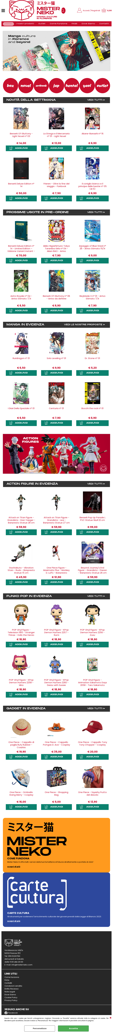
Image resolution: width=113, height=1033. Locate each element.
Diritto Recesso (12, 990)
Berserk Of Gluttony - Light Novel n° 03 (21, 136)
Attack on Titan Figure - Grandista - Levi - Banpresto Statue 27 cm (56, 522)
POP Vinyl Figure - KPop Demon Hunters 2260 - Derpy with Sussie (56, 684)
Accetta (73, 1028)
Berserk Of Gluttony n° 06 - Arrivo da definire (56, 299)
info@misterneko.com (21, 966)
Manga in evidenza (25, 326)
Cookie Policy (11, 999)
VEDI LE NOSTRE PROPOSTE (83, 326)
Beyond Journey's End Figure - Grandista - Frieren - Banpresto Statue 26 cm (92, 572)
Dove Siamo (86, 25)
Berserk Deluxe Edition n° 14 (21, 186)
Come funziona (12, 978)
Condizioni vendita (13, 987)
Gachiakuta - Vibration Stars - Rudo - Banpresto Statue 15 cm (21, 572)
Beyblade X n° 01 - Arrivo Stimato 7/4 (92, 299)
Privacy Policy (11, 1001)
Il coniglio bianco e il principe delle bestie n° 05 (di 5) (92, 188)
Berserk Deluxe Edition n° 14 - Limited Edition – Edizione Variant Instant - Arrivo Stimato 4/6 (21, 251)
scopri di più (13, 868)
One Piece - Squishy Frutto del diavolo (92, 795)
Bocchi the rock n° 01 (92, 409)
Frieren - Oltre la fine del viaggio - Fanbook (56, 186)
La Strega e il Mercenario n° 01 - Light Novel (56, 136)
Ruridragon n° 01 (21, 359)
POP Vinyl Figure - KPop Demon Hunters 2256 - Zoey (92, 634)
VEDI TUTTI (94, 102)
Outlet (41, 25)
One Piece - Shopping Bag (56, 795)
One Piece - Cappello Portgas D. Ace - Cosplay (56, 745)
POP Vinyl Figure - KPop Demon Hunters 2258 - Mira (21, 684)
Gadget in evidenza (26, 710)
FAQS (73, 25)
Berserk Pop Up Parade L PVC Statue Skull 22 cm (92, 520)
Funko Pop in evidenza (29, 597)
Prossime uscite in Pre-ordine (37, 214)
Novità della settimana (31, 101)
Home (8, 25)
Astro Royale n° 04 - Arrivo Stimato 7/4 (21, 299)
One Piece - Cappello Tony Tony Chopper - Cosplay (92, 745)
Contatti (101, 25)
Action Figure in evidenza (32, 485)
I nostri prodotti (24, 25)
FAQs (7, 981)
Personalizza (39, 1028)
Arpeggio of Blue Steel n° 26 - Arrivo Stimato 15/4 (92, 249)
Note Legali (10, 993)
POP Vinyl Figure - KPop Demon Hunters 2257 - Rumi (56, 634)
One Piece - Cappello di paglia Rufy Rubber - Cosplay (21, 746)
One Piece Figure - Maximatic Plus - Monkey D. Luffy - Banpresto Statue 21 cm (56, 573)
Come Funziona (57, 25)
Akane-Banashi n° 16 (92, 135)
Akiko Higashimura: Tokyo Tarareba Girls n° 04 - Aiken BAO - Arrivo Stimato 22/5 (56, 251)
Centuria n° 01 (56, 409)
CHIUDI (111, 1017)
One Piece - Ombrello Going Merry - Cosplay (21, 795)
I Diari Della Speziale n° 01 (21, 409)
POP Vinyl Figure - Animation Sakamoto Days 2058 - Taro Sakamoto (92, 684)
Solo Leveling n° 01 (56, 359)
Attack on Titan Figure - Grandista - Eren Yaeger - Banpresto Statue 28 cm (21, 522)
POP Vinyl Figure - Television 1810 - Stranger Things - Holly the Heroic (21, 634)
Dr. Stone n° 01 (92, 359)
